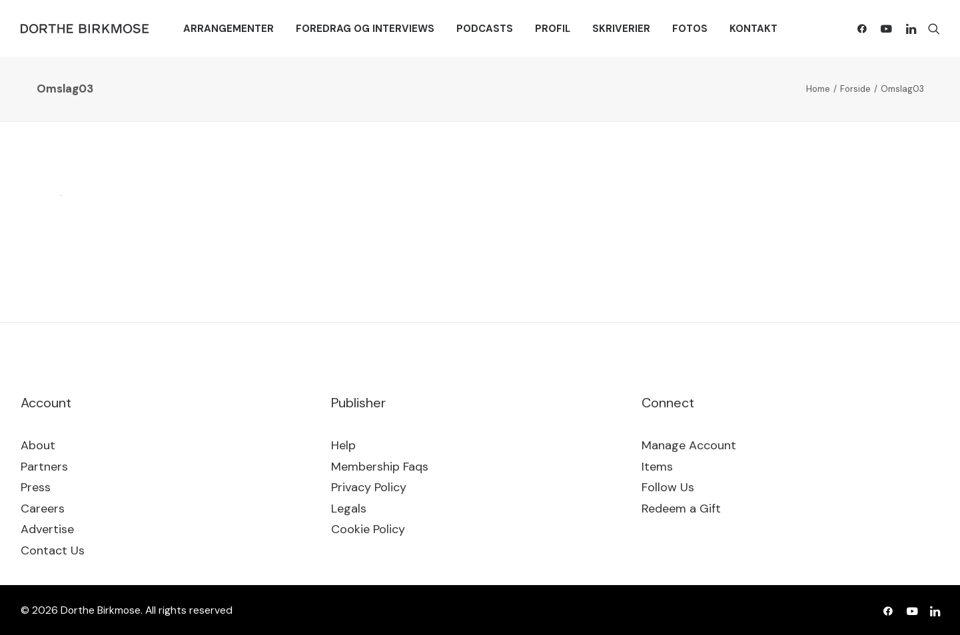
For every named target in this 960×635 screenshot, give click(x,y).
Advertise (47, 529)
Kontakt (753, 28)
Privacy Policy (368, 487)
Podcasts (484, 28)
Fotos (690, 28)
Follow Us (668, 487)
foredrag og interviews (365, 28)
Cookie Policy (368, 529)
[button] (865, 28)
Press (36, 487)
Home (818, 89)
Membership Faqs (379, 467)
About (38, 445)
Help (343, 445)
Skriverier (621, 28)
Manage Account (689, 445)
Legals (348, 509)
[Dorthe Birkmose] (87, 28)
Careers (43, 509)
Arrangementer (228, 28)
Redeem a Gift (681, 509)
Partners (44, 467)
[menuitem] (228, 28)
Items (657, 467)
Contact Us (53, 550)
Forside (855, 89)
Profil (552, 28)
